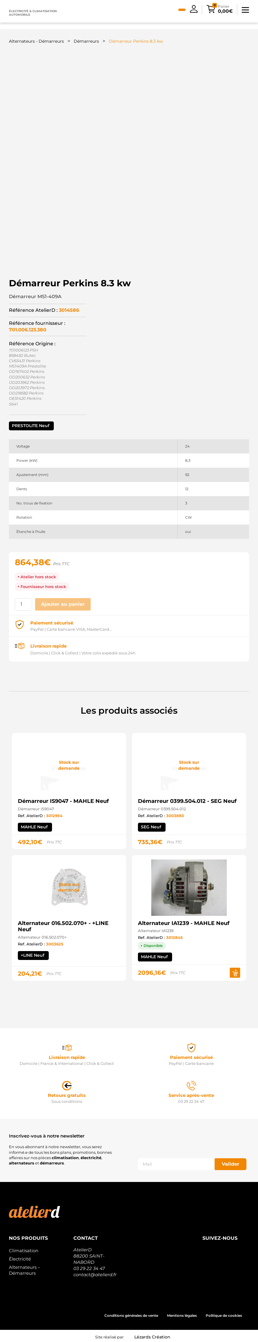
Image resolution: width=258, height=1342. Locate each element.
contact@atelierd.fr (95, 1272)
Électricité (20, 1257)
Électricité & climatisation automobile (33, 13)
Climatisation (23, 1248)
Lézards (152, 1335)
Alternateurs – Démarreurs (24, 1268)
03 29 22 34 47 (89, 1266)
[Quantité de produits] (23, 602)
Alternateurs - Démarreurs (36, 41)
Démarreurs (86, 41)
